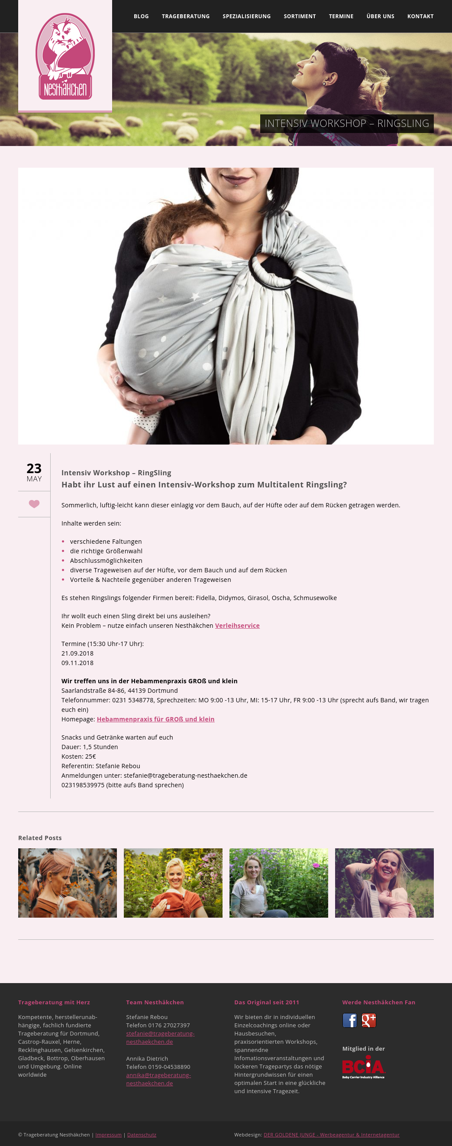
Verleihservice (237, 625)
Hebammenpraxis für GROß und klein (156, 719)
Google (369, 1020)
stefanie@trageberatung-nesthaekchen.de (160, 1037)
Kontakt (420, 16)
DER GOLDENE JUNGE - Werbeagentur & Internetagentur (332, 1134)
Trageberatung (186, 16)
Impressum (109, 1134)
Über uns (380, 16)
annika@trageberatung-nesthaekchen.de (158, 1079)
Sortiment (300, 16)
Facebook (349, 1020)
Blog (141, 16)
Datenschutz (141, 1134)
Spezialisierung (247, 16)
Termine (341, 16)
